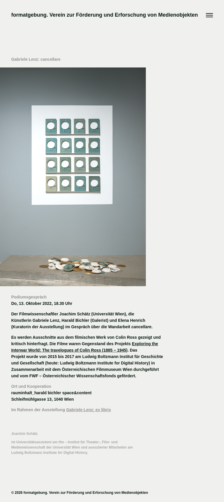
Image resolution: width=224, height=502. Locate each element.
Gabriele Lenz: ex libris (88, 409)
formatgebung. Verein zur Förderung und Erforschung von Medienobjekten (104, 15)
